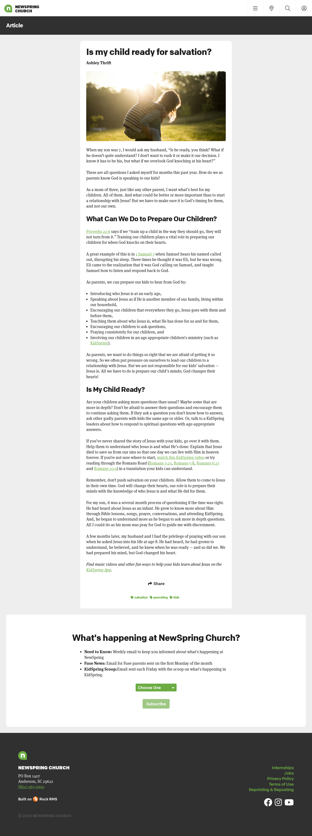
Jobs (289, 772)
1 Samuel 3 (145, 254)
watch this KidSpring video (181, 457)
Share (156, 583)
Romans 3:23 (160, 463)
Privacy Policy (280, 777)
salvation (139, 596)
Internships (283, 766)
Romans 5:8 (184, 463)
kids (174, 596)
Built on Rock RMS (37, 798)
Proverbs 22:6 (98, 231)
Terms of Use (281, 783)
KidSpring (99, 343)
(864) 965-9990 (31, 786)
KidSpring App (98, 570)
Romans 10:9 (105, 468)
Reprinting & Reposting (271, 789)
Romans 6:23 (208, 463)
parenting (159, 596)
